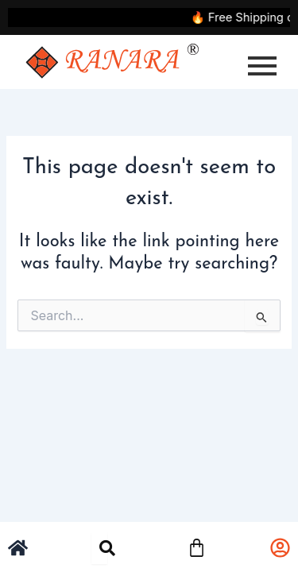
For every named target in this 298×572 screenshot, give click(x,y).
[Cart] (197, 546)
